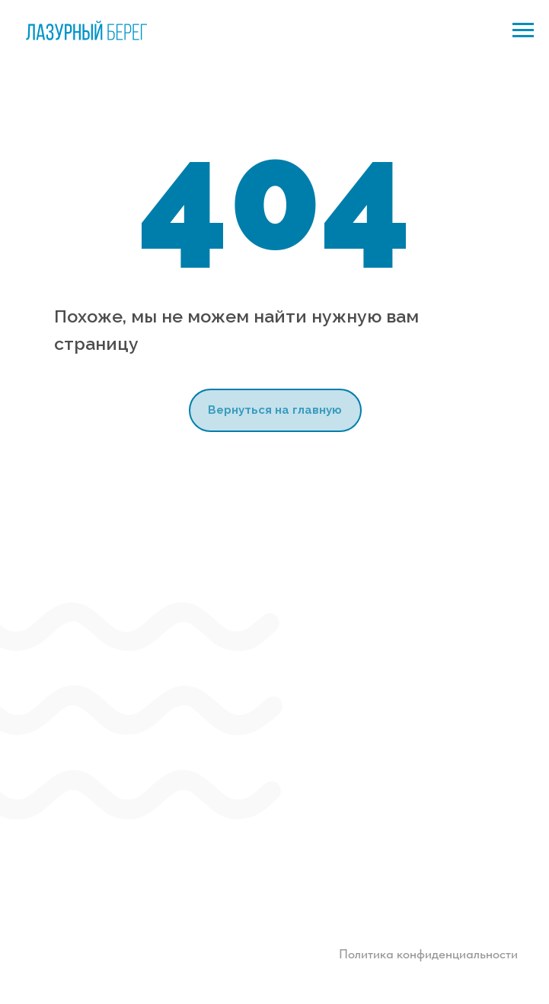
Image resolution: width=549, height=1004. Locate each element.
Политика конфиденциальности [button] (428, 953)
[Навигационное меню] (523, 30)
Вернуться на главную (275, 410)
